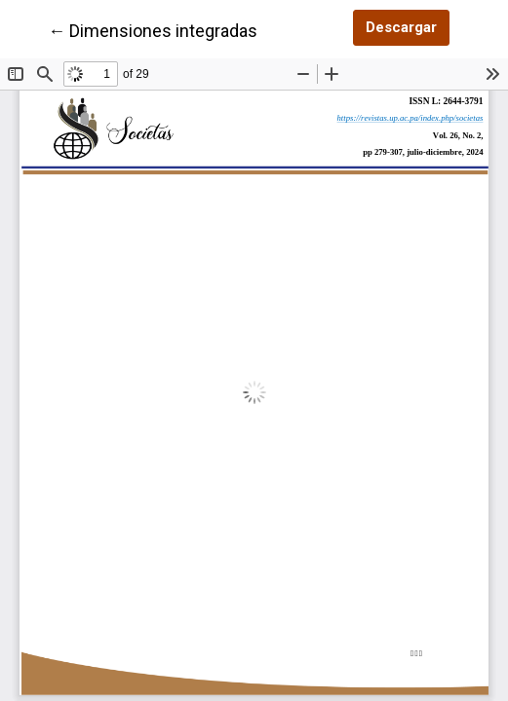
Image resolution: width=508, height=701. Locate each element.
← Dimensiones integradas (152, 29)
